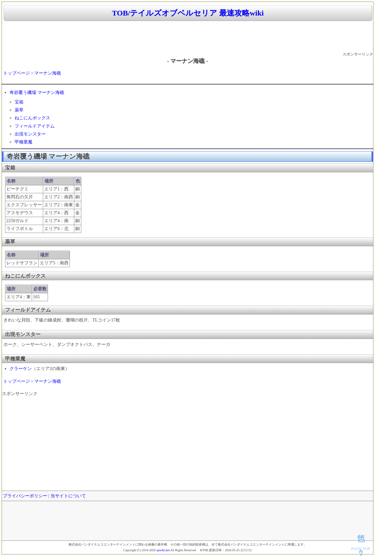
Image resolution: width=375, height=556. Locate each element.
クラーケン (21, 368)
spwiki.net (163, 550)
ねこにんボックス (32, 118)
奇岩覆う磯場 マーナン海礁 (37, 92)
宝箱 (19, 102)
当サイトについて (68, 495)
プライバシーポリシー (25, 495)
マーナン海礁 (47, 73)
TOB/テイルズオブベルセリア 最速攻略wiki (188, 13)
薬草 (19, 110)
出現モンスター (30, 134)
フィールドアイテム (35, 126)
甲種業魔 (23, 142)
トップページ (16, 73)
